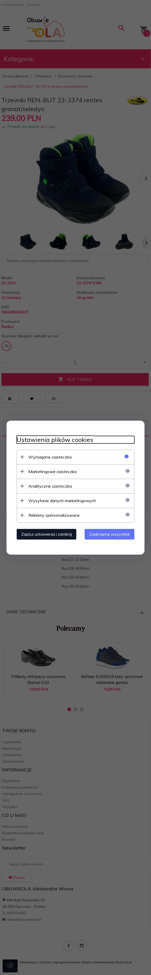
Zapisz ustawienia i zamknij (45, 533)
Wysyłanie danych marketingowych (61, 500)
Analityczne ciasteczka (49, 485)
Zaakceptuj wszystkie (110, 533)
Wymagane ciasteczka (49, 456)
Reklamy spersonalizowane (53, 514)
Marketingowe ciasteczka (51, 471)
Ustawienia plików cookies (54, 439)
